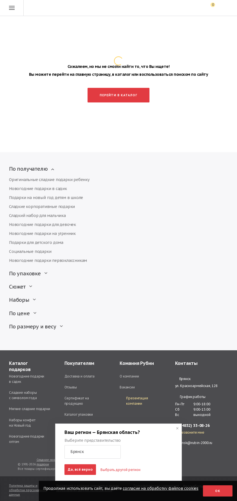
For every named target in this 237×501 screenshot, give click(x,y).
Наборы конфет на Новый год (22, 422)
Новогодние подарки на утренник (42, 233)
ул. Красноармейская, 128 (196, 386)
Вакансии (127, 387)
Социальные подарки (30, 251)
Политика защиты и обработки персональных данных (28, 490)
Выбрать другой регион (120, 470)
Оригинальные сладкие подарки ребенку (49, 179)
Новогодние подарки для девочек (42, 224)
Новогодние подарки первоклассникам (48, 260)
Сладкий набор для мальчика (37, 215)
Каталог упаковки (78, 414)
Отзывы (70, 387)
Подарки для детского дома (36, 242)
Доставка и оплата (79, 376)
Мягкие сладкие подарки (29, 409)
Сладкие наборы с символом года (23, 395)
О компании (129, 376)
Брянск (183, 379)
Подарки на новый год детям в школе (46, 197)
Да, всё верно (80, 469)
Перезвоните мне (189, 432)
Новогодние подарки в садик (38, 188)
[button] (92, 452)
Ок (217, 491)
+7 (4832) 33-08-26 (192, 425)
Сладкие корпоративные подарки (42, 206)
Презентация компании (134, 401)
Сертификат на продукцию (76, 401)
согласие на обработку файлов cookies (160, 488)
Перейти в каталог (118, 95)
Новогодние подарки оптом (26, 439)
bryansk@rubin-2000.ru (194, 443)
